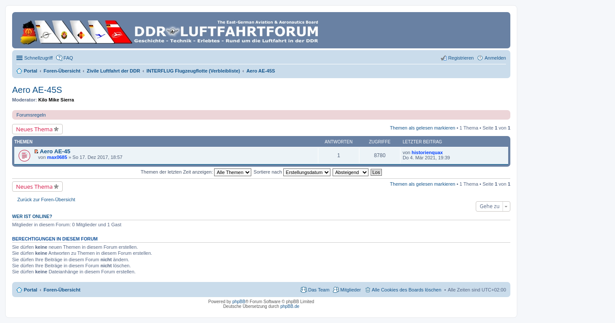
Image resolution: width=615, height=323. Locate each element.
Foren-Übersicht (62, 289)
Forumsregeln (31, 114)
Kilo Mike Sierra (56, 99)
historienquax (427, 152)
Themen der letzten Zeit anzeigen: (196, 171)
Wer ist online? (32, 216)
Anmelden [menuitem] (495, 57)
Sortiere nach (291, 171)
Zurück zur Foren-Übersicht (46, 199)
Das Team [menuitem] (318, 289)
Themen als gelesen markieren (422, 127)
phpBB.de (289, 306)
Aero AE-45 (55, 151)
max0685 (57, 157)
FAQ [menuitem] (68, 57)
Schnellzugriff (38, 57)
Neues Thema (34, 129)
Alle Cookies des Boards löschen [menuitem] (407, 289)
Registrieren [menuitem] (461, 57)
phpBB (238, 301)
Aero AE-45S (37, 90)
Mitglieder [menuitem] (350, 289)
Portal (30, 70)
